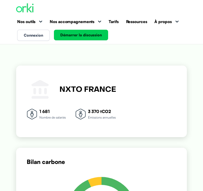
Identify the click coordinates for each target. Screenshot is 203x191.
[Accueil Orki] (25, 8)
